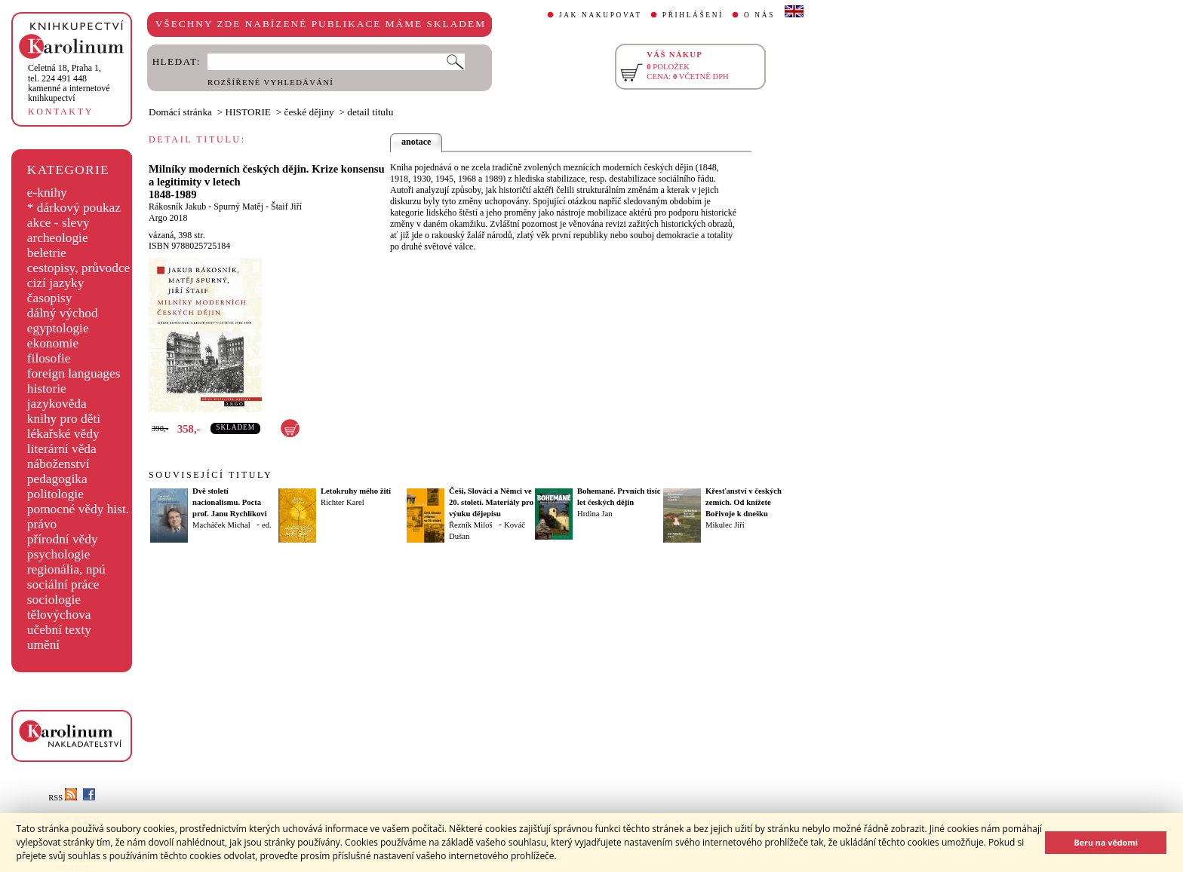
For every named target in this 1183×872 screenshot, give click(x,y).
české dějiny (309, 112)
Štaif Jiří (286, 206)
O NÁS (759, 15)
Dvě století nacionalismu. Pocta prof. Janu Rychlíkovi (229, 502)
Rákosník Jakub (177, 206)
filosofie (49, 358)
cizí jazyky (55, 283)
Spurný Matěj (238, 206)
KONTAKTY (61, 111)
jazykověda (57, 403)
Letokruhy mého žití (356, 491)
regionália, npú (66, 569)
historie (46, 388)
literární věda (62, 449)
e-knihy (47, 192)
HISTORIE (248, 112)
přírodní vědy (62, 539)
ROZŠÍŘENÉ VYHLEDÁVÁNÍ (270, 82)
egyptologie (58, 328)
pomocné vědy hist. (78, 509)
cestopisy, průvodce (79, 268)
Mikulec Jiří (725, 525)
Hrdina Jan (594, 513)
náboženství (58, 464)
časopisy (49, 298)
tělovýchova (59, 614)
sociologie (54, 599)
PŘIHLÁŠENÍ (693, 15)
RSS (62, 798)
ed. (267, 525)
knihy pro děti (63, 419)
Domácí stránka (180, 112)
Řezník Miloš (471, 525)
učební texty (59, 630)
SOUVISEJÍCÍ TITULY (210, 475)
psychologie (59, 554)
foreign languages (74, 373)
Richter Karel (342, 502)
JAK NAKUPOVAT (600, 15)
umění (43, 645)
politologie (55, 494)
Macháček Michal (221, 525)
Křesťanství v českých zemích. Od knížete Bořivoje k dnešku (743, 502)
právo (42, 524)
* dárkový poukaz (74, 207)
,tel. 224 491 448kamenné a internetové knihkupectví (69, 83)
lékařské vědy (63, 434)
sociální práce (63, 584)
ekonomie (52, 343)
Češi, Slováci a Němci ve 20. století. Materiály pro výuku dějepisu (491, 502)
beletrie (46, 253)
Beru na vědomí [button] (1106, 842)
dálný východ (62, 313)
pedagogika (57, 479)
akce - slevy (58, 223)
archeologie (57, 238)
